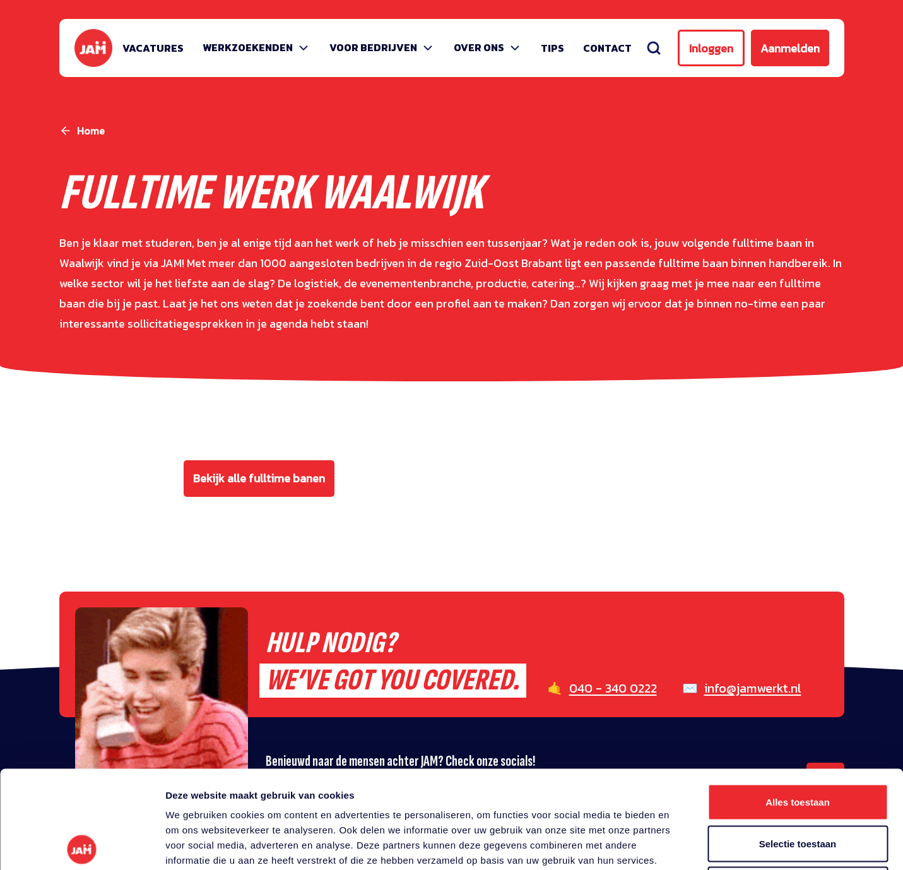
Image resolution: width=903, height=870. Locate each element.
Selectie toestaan (798, 746)
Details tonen (682, 845)
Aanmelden (790, 48)
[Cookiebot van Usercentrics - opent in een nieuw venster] (82, 845)
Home (91, 130)
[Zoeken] (653, 48)
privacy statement (295, 777)
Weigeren (797, 787)
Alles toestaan (797, 704)
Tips (552, 48)
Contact (607, 48)
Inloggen (711, 48)
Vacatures (153, 48)
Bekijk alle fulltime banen (259, 478)
